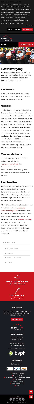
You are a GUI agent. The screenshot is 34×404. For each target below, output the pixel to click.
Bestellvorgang (17, 375)
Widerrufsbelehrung (25, 219)
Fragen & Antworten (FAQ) (13, 258)
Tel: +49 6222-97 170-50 (17, 343)
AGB (17, 385)
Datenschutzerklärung (22, 20)
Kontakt (8, 262)
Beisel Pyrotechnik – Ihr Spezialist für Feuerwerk (6, 38)
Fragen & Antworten (17, 381)
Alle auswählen (27, 29)
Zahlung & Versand (12, 249)
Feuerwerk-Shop (26, 44)
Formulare (9, 253)
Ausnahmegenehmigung (9, 164)
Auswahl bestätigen (14, 29)
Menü (3, 44)
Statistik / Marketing (17, 23)
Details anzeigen (29, 25)
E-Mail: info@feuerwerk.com (17, 349)
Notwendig (6, 23)
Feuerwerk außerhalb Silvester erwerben (17, 377)
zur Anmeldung (17, 319)
